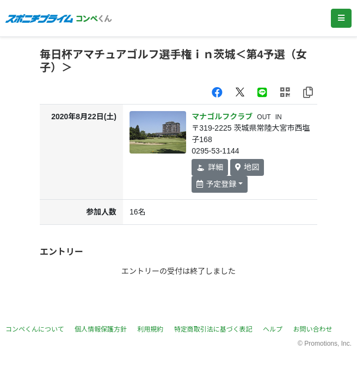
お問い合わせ (312, 329)
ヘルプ (272, 329)
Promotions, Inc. (328, 343)
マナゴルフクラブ (222, 116)
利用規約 (150, 329)
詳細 (209, 167)
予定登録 (216, 184)
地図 (247, 167)
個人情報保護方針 (101, 329)
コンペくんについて (34, 329)
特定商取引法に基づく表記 (213, 329)
